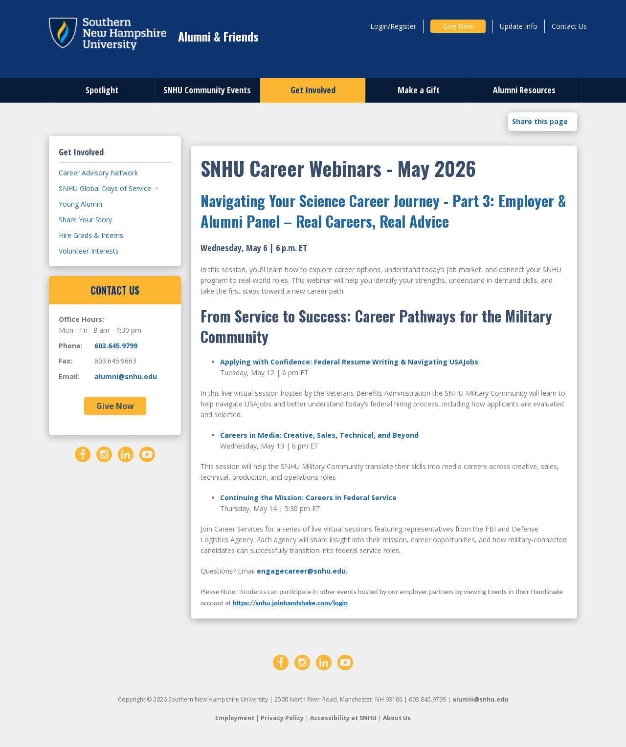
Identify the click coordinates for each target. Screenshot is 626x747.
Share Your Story (85, 219)
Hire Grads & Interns (91, 235)
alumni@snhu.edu (125, 376)
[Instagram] (104, 453)
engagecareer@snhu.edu (301, 571)
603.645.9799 (115, 345)
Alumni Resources (524, 90)
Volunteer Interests (89, 251)
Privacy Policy (282, 718)
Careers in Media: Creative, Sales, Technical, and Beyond (320, 435)
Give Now (458, 26)
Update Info (518, 26)
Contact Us (569, 26)
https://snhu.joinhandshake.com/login (290, 602)
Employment (234, 718)
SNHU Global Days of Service (105, 188)
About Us (397, 718)
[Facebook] (82, 453)
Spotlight (102, 90)
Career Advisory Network (98, 172)
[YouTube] (147, 453)
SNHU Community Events (207, 90)
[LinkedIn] (126, 453)
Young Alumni (80, 204)
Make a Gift (419, 90)
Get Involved (313, 90)
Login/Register (393, 26)
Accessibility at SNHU (343, 718)
